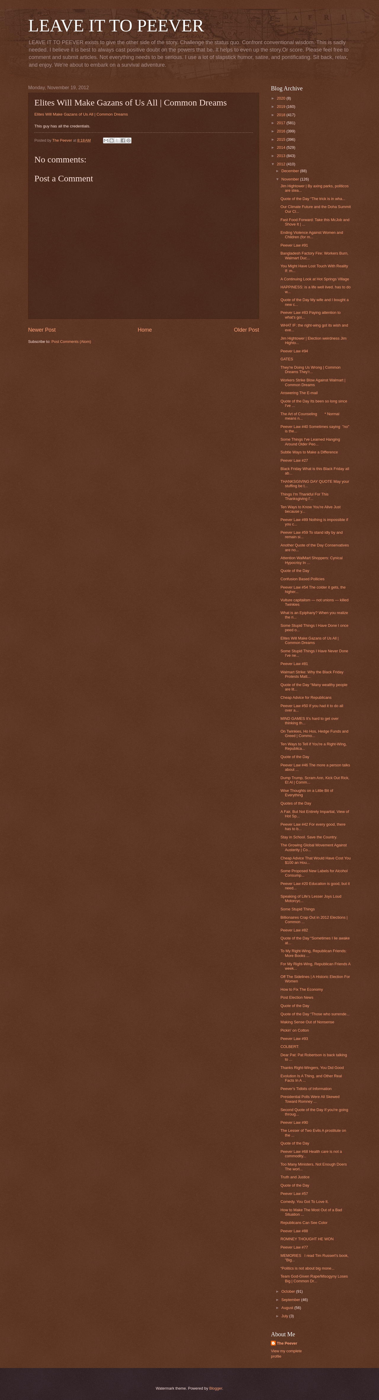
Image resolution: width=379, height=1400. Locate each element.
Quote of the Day (294, 570)
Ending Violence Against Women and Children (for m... (311, 234)
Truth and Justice (294, 1177)
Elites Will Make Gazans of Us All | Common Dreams (81, 114)
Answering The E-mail (299, 393)
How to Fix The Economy (301, 989)
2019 (281, 106)
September (291, 1299)
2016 (281, 131)
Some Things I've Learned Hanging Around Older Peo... (310, 441)
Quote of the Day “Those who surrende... (314, 1014)
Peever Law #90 (294, 1122)
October (288, 1291)
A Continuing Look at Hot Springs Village (314, 279)
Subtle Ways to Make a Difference (309, 452)
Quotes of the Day (295, 803)
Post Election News (296, 997)
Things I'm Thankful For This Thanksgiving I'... (304, 496)
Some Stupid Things (297, 909)
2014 (281, 147)
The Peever (287, 1343)
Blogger (215, 1388)
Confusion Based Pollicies (302, 579)
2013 (281, 156)
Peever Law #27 (294, 460)
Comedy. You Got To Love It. (304, 1201)
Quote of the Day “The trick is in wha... (312, 198)
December (290, 171)
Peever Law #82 (294, 930)
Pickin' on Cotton (294, 1030)
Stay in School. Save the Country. (308, 837)
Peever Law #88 (294, 1231)
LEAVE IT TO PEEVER (116, 25)
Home (145, 330)
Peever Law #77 (294, 1247)
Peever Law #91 (294, 245)
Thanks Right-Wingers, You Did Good (312, 1067)
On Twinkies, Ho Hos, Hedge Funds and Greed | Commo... (314, 733)
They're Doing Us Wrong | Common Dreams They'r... (310, 369)
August (287, 1307)
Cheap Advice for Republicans (306, 697)
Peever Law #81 (294, 663)
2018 (281, 115)
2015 (281, 139)
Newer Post (42, 330)
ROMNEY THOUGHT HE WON (307, 1239)
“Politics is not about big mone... (307, 1268)
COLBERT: (289, 1046)
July (285, 1316)
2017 (281, 123)
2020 (281, 98)
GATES (286, 359)
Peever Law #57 (294, 1193)
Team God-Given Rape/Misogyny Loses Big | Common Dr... (314, 1278)
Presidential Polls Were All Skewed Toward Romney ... (309, 1098)
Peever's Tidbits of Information (306, 1088)
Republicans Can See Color (303, 1222)
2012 (281, 164)
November (290, 179)
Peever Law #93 (294, 1038)
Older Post (246, 330)
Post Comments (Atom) (71, 341)
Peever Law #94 (294, 351)
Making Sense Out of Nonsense (307, 1022)
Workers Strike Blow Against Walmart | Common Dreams (312, 382)
